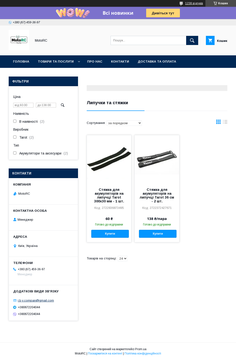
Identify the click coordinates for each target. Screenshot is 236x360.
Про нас (94, 61)
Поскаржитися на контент (105, 353)
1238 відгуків (194, 3)
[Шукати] (192, 40)
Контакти (120, 61)
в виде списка (225, 123)
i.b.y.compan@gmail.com (36, 300)
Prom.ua (140, 349)
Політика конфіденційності (143, 353)
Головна (21, 61)
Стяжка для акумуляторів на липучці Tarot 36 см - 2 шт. (157, 195)
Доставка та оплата (157, 61)
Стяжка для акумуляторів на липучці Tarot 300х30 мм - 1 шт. (109, 195)
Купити (110, 233)
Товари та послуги (56, 61)
